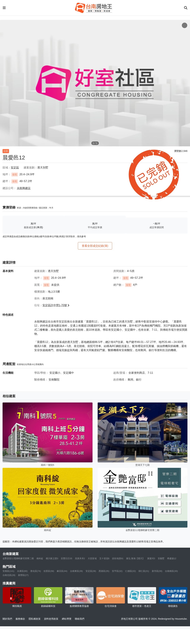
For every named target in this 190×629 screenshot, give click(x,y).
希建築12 (171, 558)
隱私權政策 (35, 618)
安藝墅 (161, 558)
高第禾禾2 (80, 558)
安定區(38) (91, 571)
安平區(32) (117, 571)
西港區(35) (104, 571)
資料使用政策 (51, 618)
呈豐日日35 (66, 558)
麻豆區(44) (62, 571)
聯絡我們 (79, 618)
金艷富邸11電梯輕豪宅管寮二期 (18, 558)
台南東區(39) (76, 571)
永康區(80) (22, 571)
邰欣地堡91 (117, 558)
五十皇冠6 (104, 558)
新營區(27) (23, 575)
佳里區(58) (48, 571)
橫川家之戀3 (52, 558)
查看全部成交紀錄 (95, 245)
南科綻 (39, 558)
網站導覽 (66, 618)
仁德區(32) (130, 571)
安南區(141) (8, 571)
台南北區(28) (9, 575)
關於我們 (7, 618)
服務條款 (20, 618)
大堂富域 (92, 558)
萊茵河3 (151, 558)
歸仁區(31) (144, 571)
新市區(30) (157, 571)
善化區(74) (35, 571)
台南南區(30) (171, 571)
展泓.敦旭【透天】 (135, 558)
